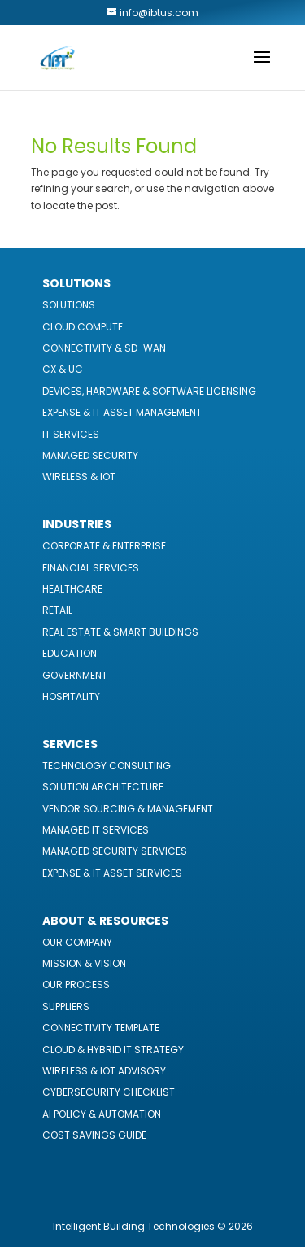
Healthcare (72, 589)
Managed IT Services (95, 830)
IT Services (70, 434)
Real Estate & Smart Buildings (120, 632)
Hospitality (71, 696)
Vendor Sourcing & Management (127, 809)
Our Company (77, 942)
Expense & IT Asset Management (122, 412)
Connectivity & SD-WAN (104, 348)
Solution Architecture (102, 787)
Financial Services (90, 568)
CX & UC (62, 369)
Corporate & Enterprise (104, 546)
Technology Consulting (106, 765)
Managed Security (90, 455)
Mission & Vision (84, 963)
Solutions (68, 305)
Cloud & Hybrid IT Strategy (113, 1050)
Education (69, 653)
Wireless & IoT (78, 476)
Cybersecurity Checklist (108, 1092)
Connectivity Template (100, 1028)
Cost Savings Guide (94, 1135)
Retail (57, 610)
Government (74, 675)
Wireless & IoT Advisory (104, 1071)
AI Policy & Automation (101, 1114)
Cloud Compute (82, 327)
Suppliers (65, 1006)
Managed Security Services (114, 851)
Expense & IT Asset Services (112, 873)
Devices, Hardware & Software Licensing (149, 391)
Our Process (76, 984)
